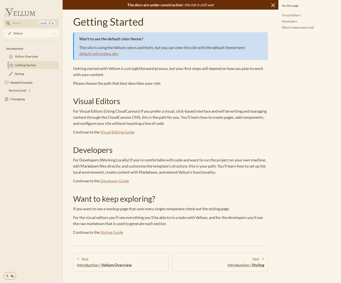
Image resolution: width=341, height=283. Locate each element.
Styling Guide (111, 232)
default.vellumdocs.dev (98, 53)
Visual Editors (291, 15)
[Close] (273, 5)
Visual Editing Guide (117, 132)
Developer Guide (114, 180)
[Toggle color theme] (9, 276)
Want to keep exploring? (298, 27)
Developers (289, 21)
